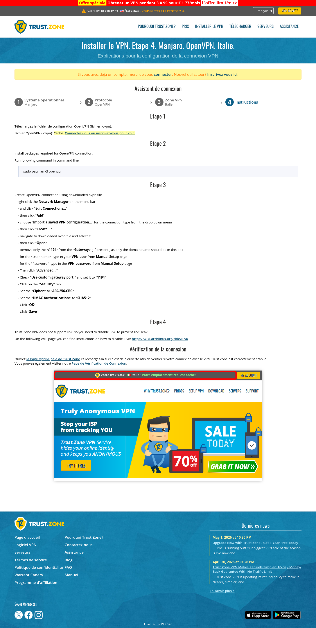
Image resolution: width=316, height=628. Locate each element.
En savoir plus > (222, 590)
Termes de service (30, 559)
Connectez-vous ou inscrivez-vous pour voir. (100, 133)
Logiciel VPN (25, 544)
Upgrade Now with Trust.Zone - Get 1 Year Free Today (255, 542)
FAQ (68, 567)
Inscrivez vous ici (222, 74)
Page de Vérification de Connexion (99, 363)
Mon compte (290, 11)
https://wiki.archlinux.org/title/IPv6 (160, 338)
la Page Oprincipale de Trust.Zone (53, 359)
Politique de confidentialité (38, 567)
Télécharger (240, 27)
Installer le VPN (209, 27)
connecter (163, 74)
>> (219, 3)
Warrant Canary (28, 574)
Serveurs (265, 27)
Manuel (71, 574)
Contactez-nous (79, 544)
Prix (185, 27)
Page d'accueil (27, 537)
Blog (69, 559)
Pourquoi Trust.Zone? (157, 27)
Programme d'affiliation (35, 582)
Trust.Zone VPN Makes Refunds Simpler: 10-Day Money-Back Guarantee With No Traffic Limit (257, 569)
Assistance (289, 27)
